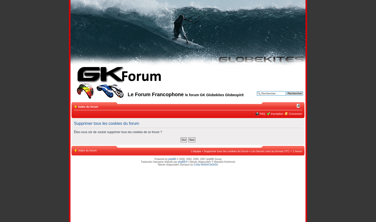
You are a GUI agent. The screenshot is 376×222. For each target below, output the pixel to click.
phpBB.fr (183, 161)
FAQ (262, 113)
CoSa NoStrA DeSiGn (206, 164)
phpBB (172, 159)
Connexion (295, 113)
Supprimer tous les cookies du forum (226, 151)
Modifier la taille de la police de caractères (298, 105)
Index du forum (88, 106)
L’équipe (196, 151)
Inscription (277, 113)
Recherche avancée (290, 97)
